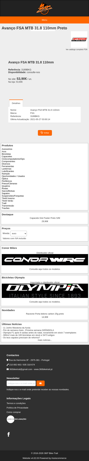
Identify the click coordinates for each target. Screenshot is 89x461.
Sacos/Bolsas (8, 191)
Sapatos (6, 193)
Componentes (8, 161)
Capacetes (7, 156)
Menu (44, 20)
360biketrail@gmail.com (20, 369)
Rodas (5, 188)
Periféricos (7, 181)
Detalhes (16, 103)
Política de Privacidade (17, 407)
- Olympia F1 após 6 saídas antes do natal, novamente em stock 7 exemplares (39, 332)
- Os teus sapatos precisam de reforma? (21, 337)
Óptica (5, 178)
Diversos (6, 164)
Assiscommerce (58, 458)
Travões (5, 208)
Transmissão (8, 205)
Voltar (45, 133)
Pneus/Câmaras (9, 183)
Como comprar (14, 412)
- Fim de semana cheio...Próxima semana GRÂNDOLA (28, 330)
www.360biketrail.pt (43, 369)
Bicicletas (6, 154)
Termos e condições (16, 403)
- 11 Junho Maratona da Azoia (16, 327)
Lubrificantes (8, 171)
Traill (4, 203)
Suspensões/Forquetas (13, 196)
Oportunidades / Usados (13, 176)
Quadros (6, 186)
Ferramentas (8, 166)
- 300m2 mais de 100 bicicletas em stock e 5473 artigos (28, 335)
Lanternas (6, 169)
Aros (4, 151)
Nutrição (6, 173)
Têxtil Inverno (8, 198)
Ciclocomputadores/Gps (13, 159)
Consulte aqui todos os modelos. (45, 269)
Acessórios (7, 149)
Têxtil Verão (7, 201)
